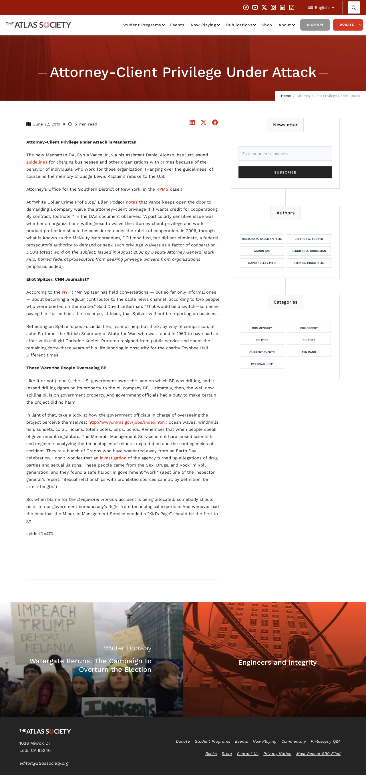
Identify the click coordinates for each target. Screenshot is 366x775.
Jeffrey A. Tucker (309, 238)
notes (132, 202)
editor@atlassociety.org (44, 763)
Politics (262, 340)
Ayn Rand (309, 352)
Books (211, 753)
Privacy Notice (277, 753)
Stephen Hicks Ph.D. (309, 262)
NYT (66, 292)
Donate (347, 25)
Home (286, 96)
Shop (267, 25)
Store (227, 753)
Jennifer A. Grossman (309, 250)
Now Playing (203, 25)
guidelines (36, 162)
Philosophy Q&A (326, 741)
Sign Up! (315, 25)
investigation (113, 458)
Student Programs (142, 25)
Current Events (261, 352)
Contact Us (247, 753)
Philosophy (309, 328)
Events (177, 25)
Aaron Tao (262, 250)
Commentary (262, 328)
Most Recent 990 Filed (318, 753)
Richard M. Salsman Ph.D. (262, 238)
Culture (309, 340)
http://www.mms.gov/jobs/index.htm (126, 422)
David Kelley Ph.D (262, 262)
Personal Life (262, 364)
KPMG (162, 189)
